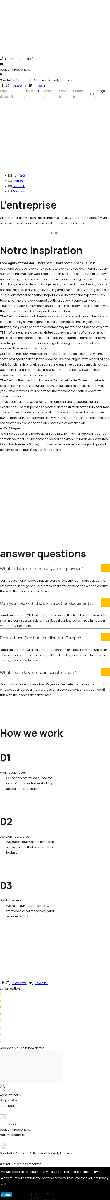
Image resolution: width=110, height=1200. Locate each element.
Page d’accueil (6, 94)
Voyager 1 (10, 1021)
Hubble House (13, 1027)
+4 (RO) (36, 1100)
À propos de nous (16, 1000)
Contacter (79, 94)
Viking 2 (8, 1041)
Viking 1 (8, 1034)
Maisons (48, 94)
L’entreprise (31, 94)
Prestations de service (19, 1007)
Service (63, 94)
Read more (8, 794)
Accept (6, 1194)
